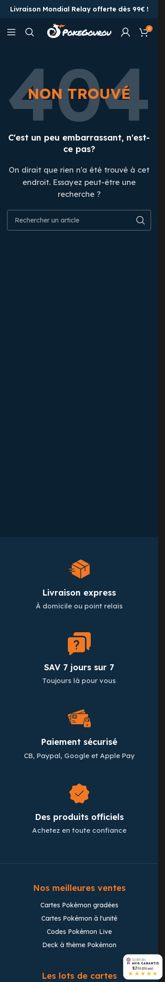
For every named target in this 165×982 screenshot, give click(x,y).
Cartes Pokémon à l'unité (79, 918)
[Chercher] (30, 32)
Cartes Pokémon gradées (79, 905)
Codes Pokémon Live (79, 932)
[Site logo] (79, 31)
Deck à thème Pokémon (79, 945)
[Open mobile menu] (11, 32)
